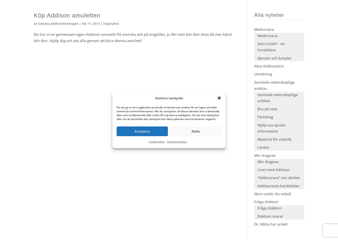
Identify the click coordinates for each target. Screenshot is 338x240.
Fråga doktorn (266, 201)
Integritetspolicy (177, 141)
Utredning (263, 74)
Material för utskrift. (274, 139)
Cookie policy (157, 141)
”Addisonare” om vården (278, 177)
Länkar (263, 147)
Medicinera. (264, 29)
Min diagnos (264, 155)
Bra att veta (267, 108)
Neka (196, 131)
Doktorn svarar (270, 216)
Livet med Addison (273, 169)
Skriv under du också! (272, 193)
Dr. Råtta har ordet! (271, 224)
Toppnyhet (111, 24)
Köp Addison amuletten (67, 15)
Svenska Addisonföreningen (58, 24)
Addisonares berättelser (278, 185)
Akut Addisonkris (269, 66)
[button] (219, 98)
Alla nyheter (269, 15)
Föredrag (265, 116)
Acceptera (142, 131)
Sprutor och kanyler (274, 58)
